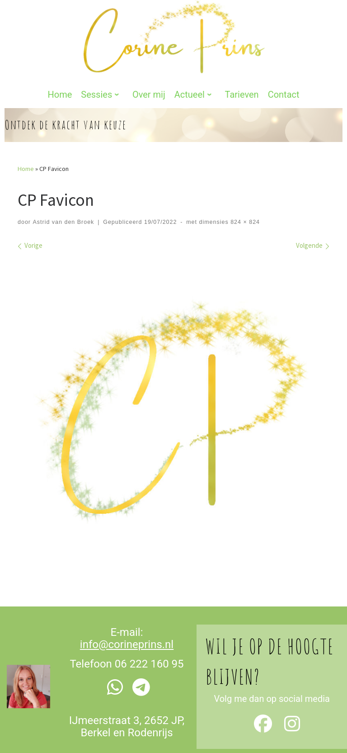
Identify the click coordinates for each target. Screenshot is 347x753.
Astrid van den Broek (63, 192)
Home (26, 139)
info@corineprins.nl (127, 614)
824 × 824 (244, 192)
